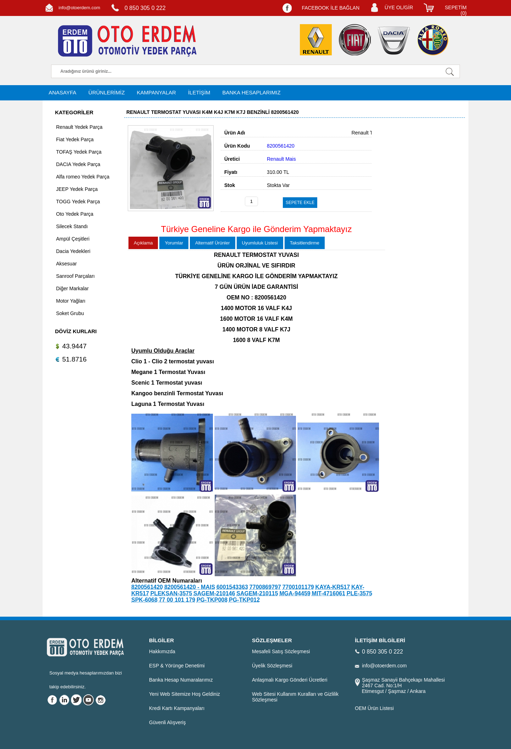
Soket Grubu (70, 313)
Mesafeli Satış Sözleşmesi (281, 651)
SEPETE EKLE (300, 202)
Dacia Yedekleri (73, 251)
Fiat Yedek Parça (75, 139)
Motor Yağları (71, 301)
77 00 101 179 (177, 600)
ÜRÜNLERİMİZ (106, 92)
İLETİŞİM (199, 92)
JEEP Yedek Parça (77, 189)
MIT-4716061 (328, 593)
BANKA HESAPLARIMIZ (251, 92)
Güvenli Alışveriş (167, 722)
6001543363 (232, 587)
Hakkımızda (162, 651)
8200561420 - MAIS (189, 587)
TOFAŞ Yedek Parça (78, 152)
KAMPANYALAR (156, 92)
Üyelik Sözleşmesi (272, 665)
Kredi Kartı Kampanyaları (176, 708)
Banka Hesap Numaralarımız (181, 680)
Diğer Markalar (72, 288)
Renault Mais (281, 159)
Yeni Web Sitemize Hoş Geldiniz (184, 694)
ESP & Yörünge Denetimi (177, 665)
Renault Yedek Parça (79, 127)
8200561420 (147, 587)
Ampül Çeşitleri (72, 239)
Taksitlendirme (304, 243)
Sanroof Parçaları (75, 276)
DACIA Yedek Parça (78, 164)
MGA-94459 (295, 593)
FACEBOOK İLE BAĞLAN (330, 8)
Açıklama (143, 243)
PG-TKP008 (212, 600)
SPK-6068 (144, 600)
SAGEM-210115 (257, 593)
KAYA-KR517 (332, 587)
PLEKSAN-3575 (171, 593)
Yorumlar (174, 243)
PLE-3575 (359, 593)
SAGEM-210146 (214, 593)
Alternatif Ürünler (212, 243)
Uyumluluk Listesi (260, 243)
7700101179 (298, 587)
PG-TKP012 (244, 600)
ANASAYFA (62, 92)
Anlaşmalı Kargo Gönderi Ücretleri (289, 680)
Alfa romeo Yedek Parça (82, 177)
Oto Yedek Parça (74, 214)
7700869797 (265, 587)
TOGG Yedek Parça (78, 201)
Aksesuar (66, 263)
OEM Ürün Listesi (374, 708)
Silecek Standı (72, 226)
